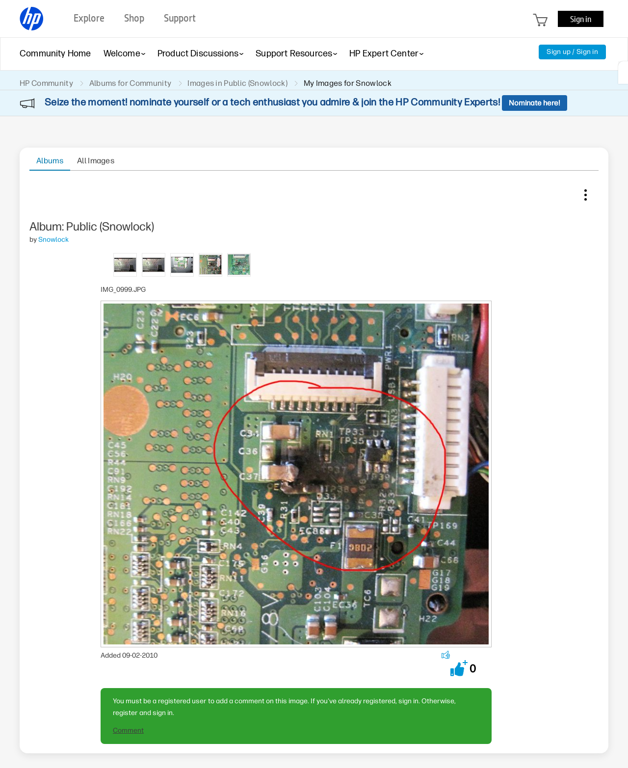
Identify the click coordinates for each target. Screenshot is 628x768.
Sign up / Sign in (572, 52)
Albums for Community (130, 83)
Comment (128, 730)
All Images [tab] (95, 160)
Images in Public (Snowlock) (237, 83)
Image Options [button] (585, 193)
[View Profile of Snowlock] (53, 239)
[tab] (125, 264)
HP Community (46, 83)
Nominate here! (534, 103)
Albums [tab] (49, 160)
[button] (459, 668)
